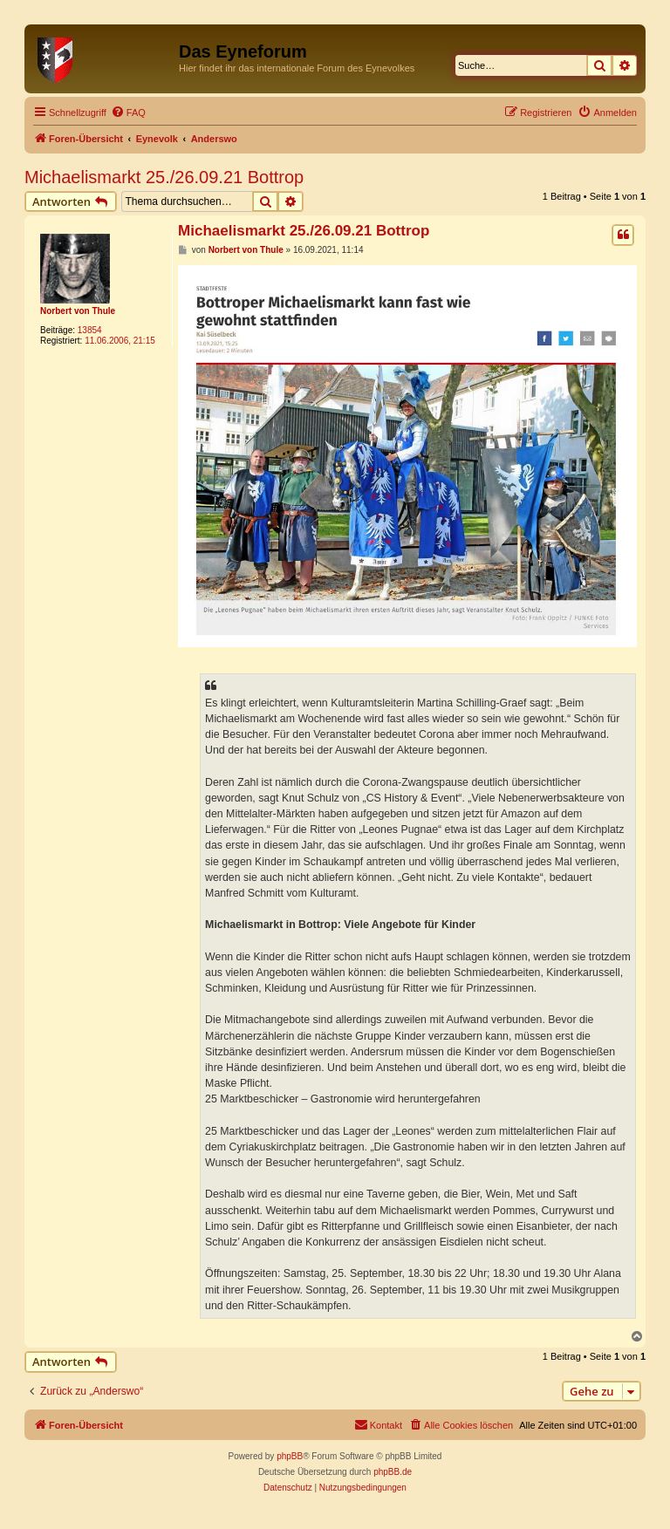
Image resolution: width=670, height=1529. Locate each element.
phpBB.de (392, 1472)
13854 (90, 330)
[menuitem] (128, 112)
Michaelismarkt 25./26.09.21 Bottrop (164, 177)
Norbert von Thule (77, 311)
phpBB (290, 1456)
